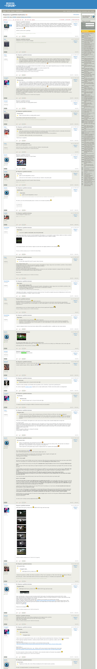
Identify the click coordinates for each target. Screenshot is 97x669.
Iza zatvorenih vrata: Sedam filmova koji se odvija (89, 75)
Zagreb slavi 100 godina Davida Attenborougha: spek (88, 92)
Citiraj (75, 25)
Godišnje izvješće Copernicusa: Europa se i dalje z (89, 101)
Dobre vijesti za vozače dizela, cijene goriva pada (89, 126)
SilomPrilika (6, 227)
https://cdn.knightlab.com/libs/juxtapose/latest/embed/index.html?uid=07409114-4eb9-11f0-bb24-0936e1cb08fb (38, 644)
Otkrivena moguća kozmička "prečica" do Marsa (88, 162)
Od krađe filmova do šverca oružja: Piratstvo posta (89, 147)
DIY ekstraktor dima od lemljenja (88, 55)
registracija (69, 11)
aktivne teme (74, 11)
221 (18, 19)
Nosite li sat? (86, 132)
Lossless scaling (28, 386)
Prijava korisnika (86, 21)
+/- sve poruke (61, 19)
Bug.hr (4, 11)
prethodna (5, 19)
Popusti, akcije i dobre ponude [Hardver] (88, 73)
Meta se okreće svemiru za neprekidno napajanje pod (89, 170)
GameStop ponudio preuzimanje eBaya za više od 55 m (89, 63)
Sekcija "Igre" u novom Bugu (88, 128)
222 (20, 19)
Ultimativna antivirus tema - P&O (89, 154)
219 (13, 19)
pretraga (92, 11)
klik (25, 603)
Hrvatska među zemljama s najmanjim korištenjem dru (89, 79)
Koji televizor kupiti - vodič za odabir (89, 119)
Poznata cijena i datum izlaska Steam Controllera (89, 69)
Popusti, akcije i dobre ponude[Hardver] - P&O (88, 50)
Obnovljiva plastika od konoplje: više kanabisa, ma (89, 98)
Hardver (13, 11)
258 (25, 19)
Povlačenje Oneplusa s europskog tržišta (88, 176)
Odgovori (75, 23)
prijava (64, 11)
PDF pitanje (86, 115)
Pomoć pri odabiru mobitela (89, 131)
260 (30, 19)
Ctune (5, 54)
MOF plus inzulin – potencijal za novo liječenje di (89, 107)
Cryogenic (6, 78)
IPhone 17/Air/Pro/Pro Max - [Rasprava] (89, 71)
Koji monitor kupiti (87, 35)
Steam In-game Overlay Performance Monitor (46, 600)
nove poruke (84, 11)
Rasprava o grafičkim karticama (23, 22)
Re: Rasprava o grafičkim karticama (24, 54)
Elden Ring (86, 36)
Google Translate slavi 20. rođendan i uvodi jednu (89, 178)
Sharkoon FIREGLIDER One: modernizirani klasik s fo (89, 83)
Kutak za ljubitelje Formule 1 (89, 57)
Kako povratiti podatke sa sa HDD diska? (89, 34)
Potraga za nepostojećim (88, 121)
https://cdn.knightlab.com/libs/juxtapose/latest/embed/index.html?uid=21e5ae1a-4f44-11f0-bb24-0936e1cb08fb (38, 649)
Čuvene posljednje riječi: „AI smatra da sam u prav (89, 182)
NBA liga (85, 171)
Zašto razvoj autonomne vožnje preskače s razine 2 (89, 160)
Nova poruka (76, 14)
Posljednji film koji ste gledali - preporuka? (88, 109)
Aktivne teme (85, 31)
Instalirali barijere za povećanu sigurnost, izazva (89, 61)
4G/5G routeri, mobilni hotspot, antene (88, 42)
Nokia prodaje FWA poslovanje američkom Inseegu (88, 104)
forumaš (6, 101)
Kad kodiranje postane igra (89, 120)
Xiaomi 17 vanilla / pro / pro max (89, 90)
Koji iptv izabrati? (87, 94)
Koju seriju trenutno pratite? (89, 167)
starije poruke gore (75, 19)
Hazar (5, 127)
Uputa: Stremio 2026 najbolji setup (88, 111)
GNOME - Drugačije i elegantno (88, 81)
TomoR (5, 378)
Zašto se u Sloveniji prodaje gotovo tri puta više (89, 52)
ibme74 (5, 155)
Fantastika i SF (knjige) (88, 183)
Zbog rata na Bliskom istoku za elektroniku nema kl (89, 158)
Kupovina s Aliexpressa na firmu (89, 130)
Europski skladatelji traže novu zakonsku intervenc (88, 40)
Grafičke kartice (19, 11)
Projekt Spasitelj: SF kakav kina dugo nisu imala (89, 44)
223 (22, 19)
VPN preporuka (87, 174)
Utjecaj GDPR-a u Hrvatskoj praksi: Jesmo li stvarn (89, 139)
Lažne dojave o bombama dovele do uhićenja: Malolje (89, 143)
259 (28, 19)
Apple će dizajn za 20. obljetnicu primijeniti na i (88, 88)
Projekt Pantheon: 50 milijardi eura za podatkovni (89, 96)
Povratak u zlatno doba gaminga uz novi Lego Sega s (89, 123)
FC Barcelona (86, 168)
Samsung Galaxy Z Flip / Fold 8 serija (88, 117)
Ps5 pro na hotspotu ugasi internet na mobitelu (89, 46)
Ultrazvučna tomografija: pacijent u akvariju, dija (88, 149)
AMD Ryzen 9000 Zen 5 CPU (88, 141)
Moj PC (5, 36)
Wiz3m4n (6, 361)
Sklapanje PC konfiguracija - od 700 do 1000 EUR (89, 134)
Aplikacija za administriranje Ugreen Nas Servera (89, 180)
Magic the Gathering (88, 173)
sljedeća (33, 19)
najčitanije (79, 11)
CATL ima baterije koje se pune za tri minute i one (89, 136)
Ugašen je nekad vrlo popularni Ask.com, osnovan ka (89, 66)
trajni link (76, 36)
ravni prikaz (68, 19)
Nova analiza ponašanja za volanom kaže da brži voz (89, 156)
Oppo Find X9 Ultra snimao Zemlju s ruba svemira (89, 145)
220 (15, 19)
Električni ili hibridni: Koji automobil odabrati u (88, 38)
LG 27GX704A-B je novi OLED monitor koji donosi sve (89, 165)
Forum (8, 11)
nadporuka (76, 74)
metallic (6, 171)
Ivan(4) (5, 563)
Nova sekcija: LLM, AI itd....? (88, 77)
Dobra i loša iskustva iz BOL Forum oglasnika (89, 113)
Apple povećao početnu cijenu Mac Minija (88, 185)
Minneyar (6, 22)
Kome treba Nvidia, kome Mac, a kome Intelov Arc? (89, 48)
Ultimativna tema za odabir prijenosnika (89, 86)
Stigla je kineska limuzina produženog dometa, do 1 (89, 59)
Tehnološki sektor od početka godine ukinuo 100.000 (88, 151)
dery (5, 39)
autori (89, 11)
